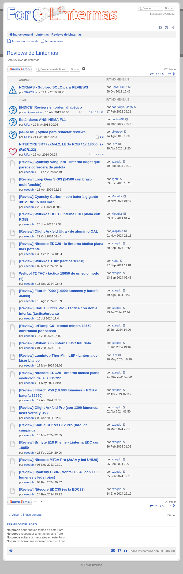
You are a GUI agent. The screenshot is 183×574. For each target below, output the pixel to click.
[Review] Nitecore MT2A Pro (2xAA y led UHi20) (58, 460)
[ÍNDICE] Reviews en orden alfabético (50, 107)
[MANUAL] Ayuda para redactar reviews (52, 132)
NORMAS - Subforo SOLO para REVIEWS (53, 87)
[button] (151, 74)
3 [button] (158, 74)
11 (98, 112)
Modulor (116, 196)
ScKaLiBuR (118, 86)
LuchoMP (117, 119)
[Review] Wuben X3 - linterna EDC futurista (55, 343)
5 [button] (163, 74)
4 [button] (161, 74)
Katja (114, 260)
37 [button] (169, 74)
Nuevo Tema (19, 69)
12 (102, 112)
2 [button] (156, 74)
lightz (114, 178)
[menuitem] (160, 27)
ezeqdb (29, 172)
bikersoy (116, 131)
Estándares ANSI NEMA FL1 (42, 120)
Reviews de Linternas (32, 53)
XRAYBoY (31, 92)
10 (94, 112)
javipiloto (117, 231)
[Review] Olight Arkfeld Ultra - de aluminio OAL (58, 231)
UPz (27, 124)
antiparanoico (33, 112)
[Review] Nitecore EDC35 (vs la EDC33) (52, 489)
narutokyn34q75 (122, 107)
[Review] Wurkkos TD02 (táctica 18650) (51, 261)
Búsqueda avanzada (162, 13)
